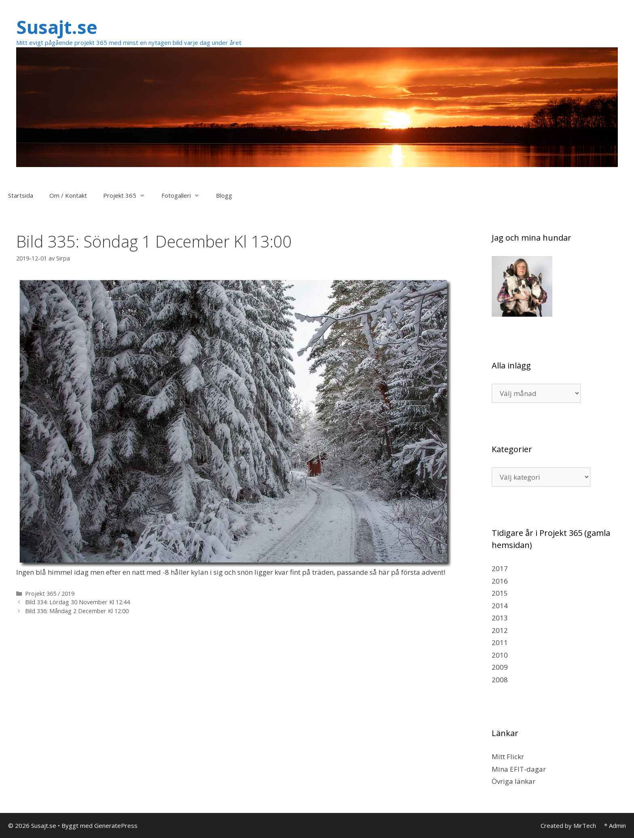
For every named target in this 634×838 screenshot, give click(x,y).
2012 (500, 630)
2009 (500, 667)
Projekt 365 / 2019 (49, 593)
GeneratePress (115, 825)
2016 (500, 581)
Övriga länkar (513, 781)
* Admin (615, 825)
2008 (500, 679)
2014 (500, 605)
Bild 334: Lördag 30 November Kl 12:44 (77, 602)
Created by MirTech (568, 825)
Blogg (224, 195)
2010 (500, 655)
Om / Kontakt (68, 195)
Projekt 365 (128, 195)
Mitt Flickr (508, 756)
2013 (500, 617)
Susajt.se (56, 27)
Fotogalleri (184, 195)
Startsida (20, 195)
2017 (500, 568)
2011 (500, 642)
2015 (500, 593)
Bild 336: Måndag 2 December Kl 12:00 (77, 611)
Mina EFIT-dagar (519, 769)
